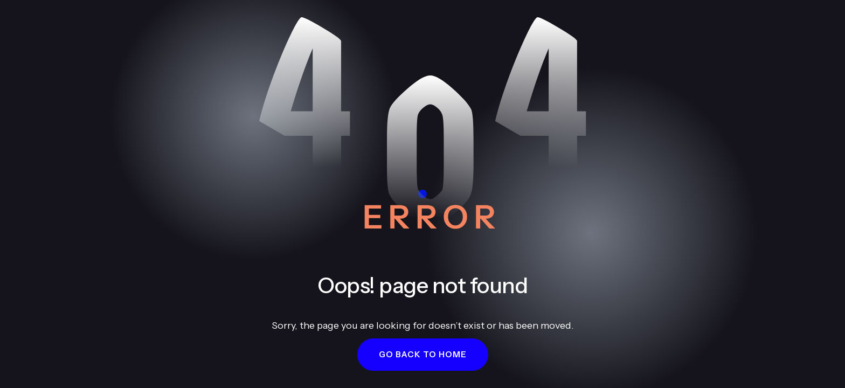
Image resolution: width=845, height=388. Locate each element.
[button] (422, 354)
